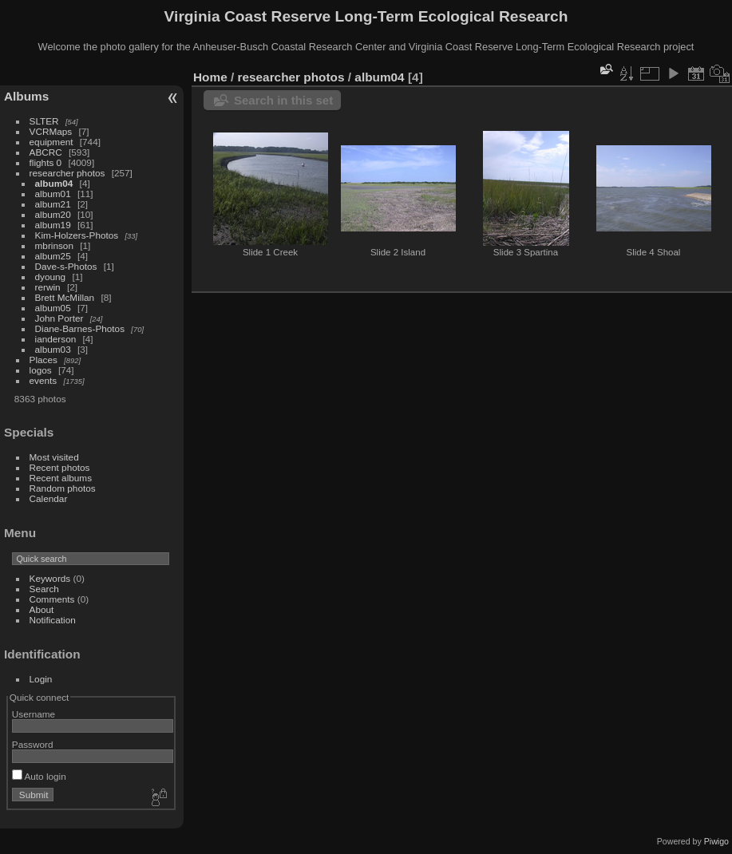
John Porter (59, 318)
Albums (26, 96)
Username (33, 714)
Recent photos (60, 467)
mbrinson (54, 245)
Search (44, 588)
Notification (53, 620)
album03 (53, 349)
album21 (53, 204)
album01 (53, 193)
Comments (52, 599)
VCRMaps (51, 131)
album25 (53, 256)
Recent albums (61, 477)
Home (210, 77)
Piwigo (716, 841)
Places (43, 359)
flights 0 (46, 162)
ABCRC (46, 152)
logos (41, 370)
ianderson (56, 339)
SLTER (44, 121)
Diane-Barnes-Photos (80, 328)
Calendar (49, 498)
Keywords (50, 578)
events (43, 380)
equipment (51, 141)
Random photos (63, 488)
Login (41, 679)
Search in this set (283, 100)
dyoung (50, 276)
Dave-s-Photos (66, 266)
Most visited (54, 457)
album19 (53, 224)
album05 (53, 307)
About (42, 609)
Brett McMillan (65, 297)
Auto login (39, 776)
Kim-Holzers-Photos (77, 235)
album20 (53, 214)
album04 (54, 183)
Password (32, 744)
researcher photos (67, 173)
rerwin (48, 287)
